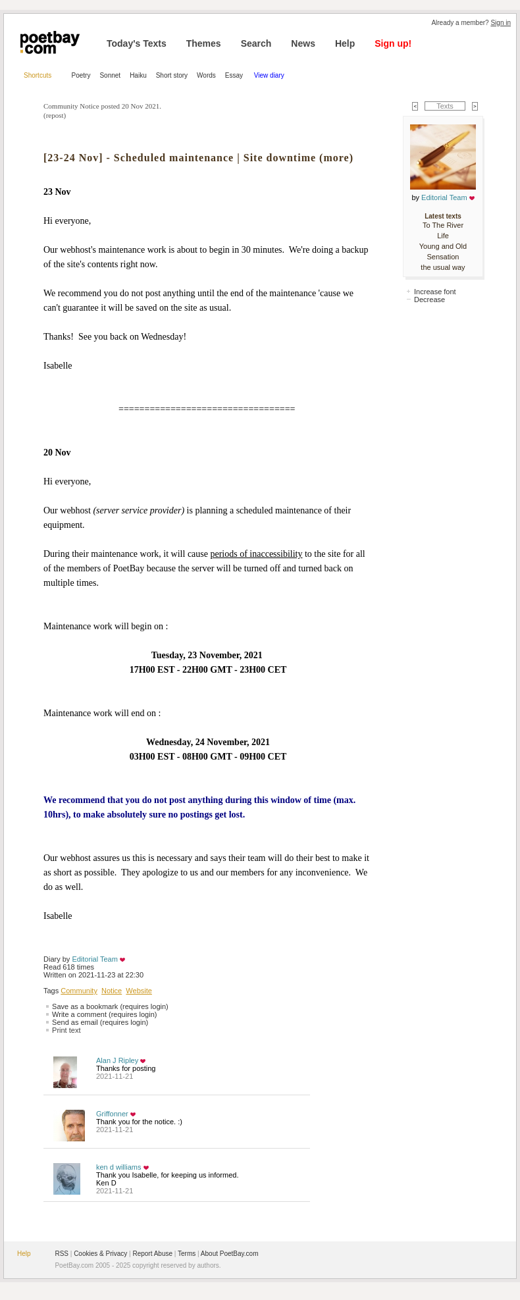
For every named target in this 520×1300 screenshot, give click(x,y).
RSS (61, 1253)
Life (443, 236)
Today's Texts (137, 43)
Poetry (81, 75)
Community (79, 991)
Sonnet (109, 75)
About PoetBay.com (230, 1253)
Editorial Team (95, 959)
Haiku (138, 75)
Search (256, 43)
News (303, 43)
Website (139, 991)
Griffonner (112, 1114)
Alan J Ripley (117, 1060)
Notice (111, 991)
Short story (172, 75)
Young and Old (443, 246)
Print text (66, 1030)
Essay (235, 75)
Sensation (443, 257)
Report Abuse (152, 1253)
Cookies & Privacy (100, 1253)
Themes (203, 43)
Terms (186, 1253)
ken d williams (118, 1167)
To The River (443, 225)
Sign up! (393, 43)
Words (206, 75)
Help (345, 43)
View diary (269, 75)
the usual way (443, 267)
